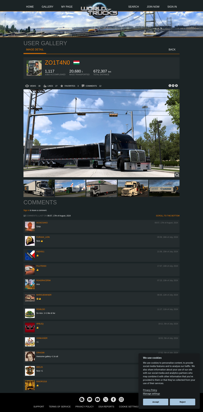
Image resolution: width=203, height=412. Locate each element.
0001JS (39, 367)
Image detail (35, 49)
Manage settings (151, 393)
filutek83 (41, 266)
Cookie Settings (129, 406)
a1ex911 (40, 251)
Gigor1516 (41, 381)
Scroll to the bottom (168, 216)
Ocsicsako (42, 223)
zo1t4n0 (57, 62)
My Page (67, 6)
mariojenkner (43, 295)
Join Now (153, 6)
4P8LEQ (39, 324)
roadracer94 (43, 280)
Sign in (26, 210)
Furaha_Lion (43, 237)
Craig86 (40, 353)
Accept (155, 402)
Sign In (172, 6)
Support (38, 406)
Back (172, 49)
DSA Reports (106, 406)
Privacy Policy (84, 406)
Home (30, 6)
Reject (183, 402)
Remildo (40, 309)
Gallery (47, 6)
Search (133, 6)
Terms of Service (60, 406)
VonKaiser (41, 338)
